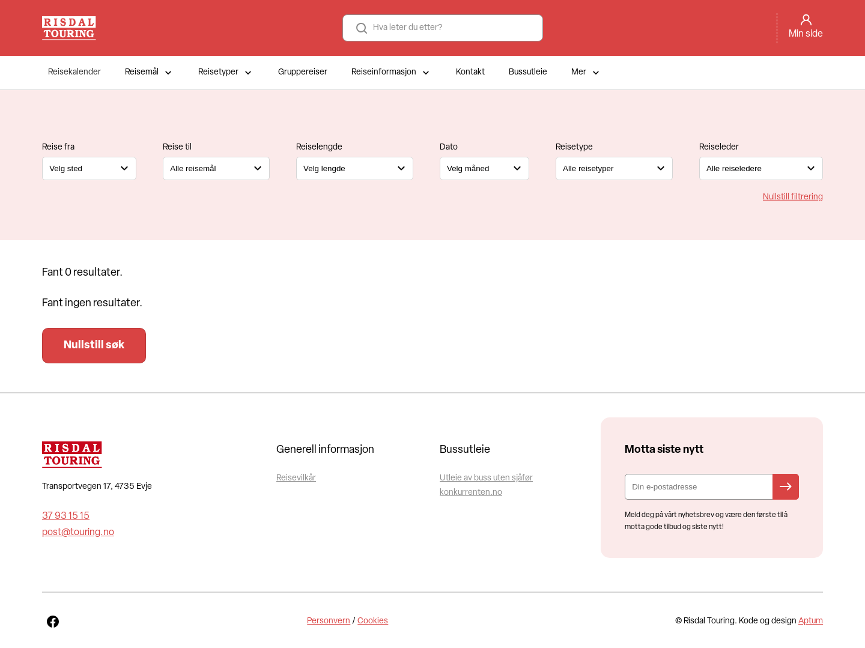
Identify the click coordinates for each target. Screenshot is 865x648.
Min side (806, 34)
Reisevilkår (296, 478)
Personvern (328, 621)
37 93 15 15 (66, 516)
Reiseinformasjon (391, 73)
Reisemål (149, 73)
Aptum (810, 621)
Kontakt (470, 72)
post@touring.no (78, 532)
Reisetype (574, 147)
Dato (449, 147)
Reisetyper (226, 73)
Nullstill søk (94, 345)
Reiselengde (319, 147)
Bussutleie (528, 72)
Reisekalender (74, 72)
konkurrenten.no (471, 492)
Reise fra (58, 147)
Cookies (372, 621)
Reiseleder (719, 147)
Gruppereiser (302, 72)
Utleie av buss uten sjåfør (486, 478)
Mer (586, 73)
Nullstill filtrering (793, 196)
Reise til (177, 147)
